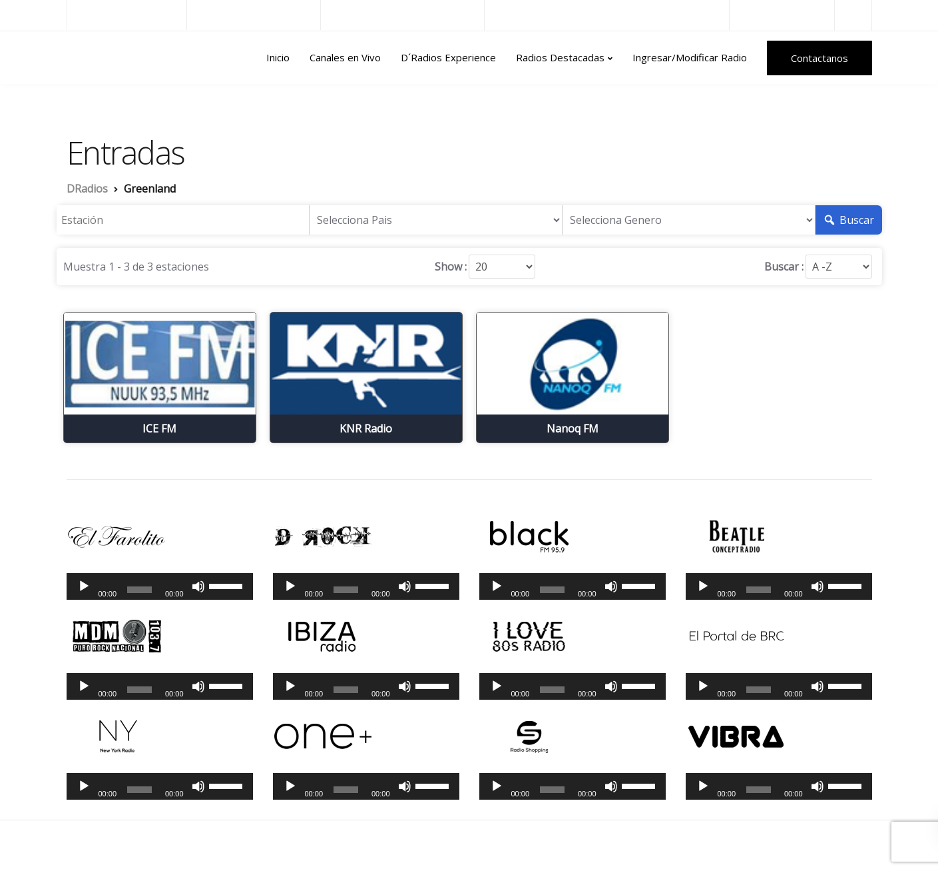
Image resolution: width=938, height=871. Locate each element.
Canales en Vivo (345, 57)
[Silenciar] (198, 586)
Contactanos (819, 58)
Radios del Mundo (782, 15)
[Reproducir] (84, 586)
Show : (451, 266)
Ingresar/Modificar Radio (689, 57)
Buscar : (784, 266)
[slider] (139, 589)
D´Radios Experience (448, 57)
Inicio (278, 57)
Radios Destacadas (560, 57)
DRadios (95, 58)
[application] (160, 586)
